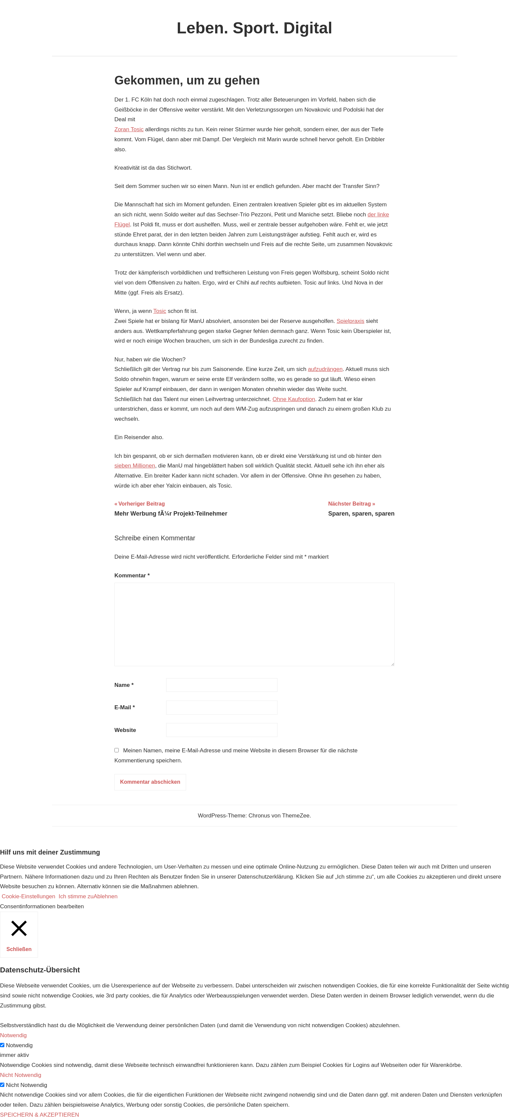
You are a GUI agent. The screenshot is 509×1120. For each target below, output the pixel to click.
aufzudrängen (325, 369)
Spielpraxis (350, 321)
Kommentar (132, 575)
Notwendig (19, 1045)
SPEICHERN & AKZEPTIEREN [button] (39, 1115)
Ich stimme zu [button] (76, 896)
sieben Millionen (134, 465)
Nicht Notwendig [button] (20, 1075)
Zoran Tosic (129, 129)
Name (124, 685)
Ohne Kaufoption (294, 399)
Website (125, 730)
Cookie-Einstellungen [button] (28, 896)
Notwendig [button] (13, 1035)
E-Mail (124, 707)
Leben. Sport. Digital (255, 28)
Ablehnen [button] (106, 896)
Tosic (159, 311)
